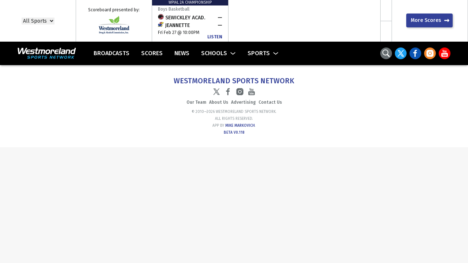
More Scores (426, 20)
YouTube (444, 53)
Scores (152, 53)
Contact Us (270, 102)
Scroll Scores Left (386, 10)
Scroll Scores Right (386, 31)
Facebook (415, 53)
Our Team (196, 102)
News (181, 53)
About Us (218, 102)
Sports (259, 53)
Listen (214, 36)
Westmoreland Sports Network (41, 53)
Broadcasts (111, 53)
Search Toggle (386, 53)
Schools (214, 53)
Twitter (401, 53)
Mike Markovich (240, 125)
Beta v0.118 (234, 132)
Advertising (243, 102)
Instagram (430, 53)
